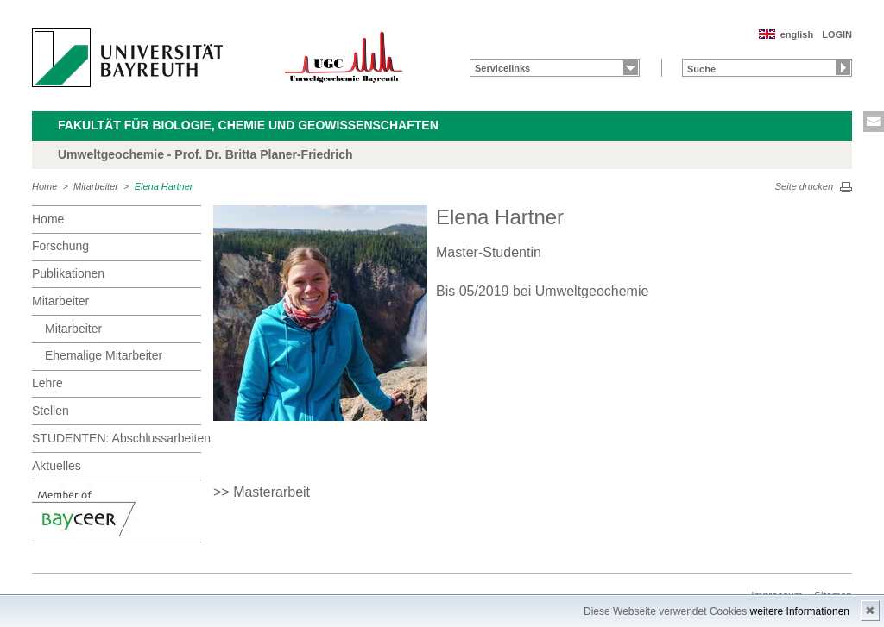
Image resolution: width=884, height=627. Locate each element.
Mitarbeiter (95, 186)
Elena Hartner (164, 186)
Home (44, 186)
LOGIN (837, 34)
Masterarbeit (271, 492)
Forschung (60, 246)
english (797, 34)
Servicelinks (502, 68)
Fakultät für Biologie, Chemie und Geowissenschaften (248, 125)
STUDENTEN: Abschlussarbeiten (116, 438)
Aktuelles (56, 466)
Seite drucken (804, 186)
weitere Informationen (799, 611)
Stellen (50, 410)
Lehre (47, 383)
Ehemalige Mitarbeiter (103, 355)
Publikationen (68, 273)
